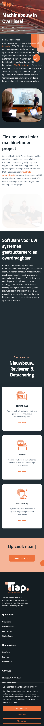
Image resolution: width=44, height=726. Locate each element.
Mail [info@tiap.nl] (9, 682)
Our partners (7, 622)
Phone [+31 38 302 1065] (11, 678)
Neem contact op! (22, 558)
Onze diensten (17, 27)
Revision (5, 657)
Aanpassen (22, 714)
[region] (22, 704)
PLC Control (7, 631)
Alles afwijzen (22, 721)
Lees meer (22, 422)
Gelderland (7, 46)
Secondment (7, 661)
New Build (6, 652)
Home (4, 27)
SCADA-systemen (22, 65)
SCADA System (8, 636)
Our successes (8, 626)
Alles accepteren (22, 708)
